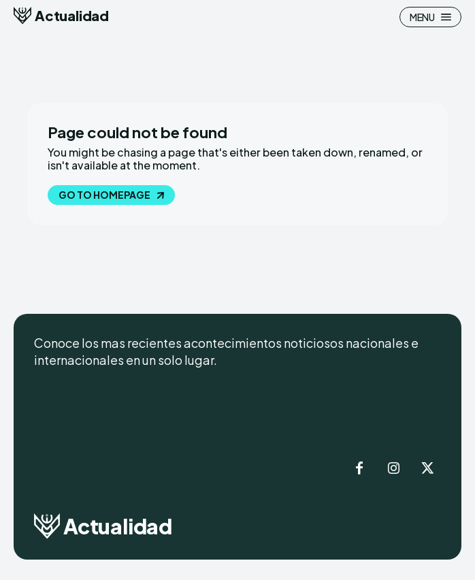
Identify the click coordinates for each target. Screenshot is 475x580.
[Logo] (61, 16)
